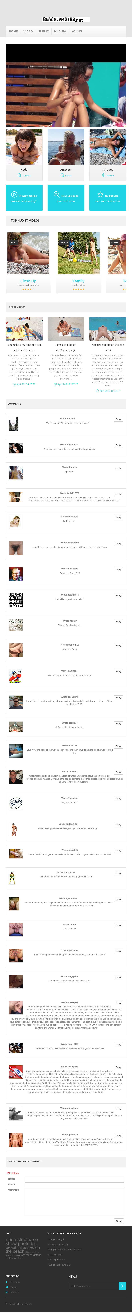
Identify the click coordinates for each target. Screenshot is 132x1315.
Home (13, 31)
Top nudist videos (25, 220)
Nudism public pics (56, 1259)
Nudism (60, 31)
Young (76, 31)
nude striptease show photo (22, 1241)
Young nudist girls (56, 1239)
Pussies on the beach (58, 1244)
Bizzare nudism (55, 1254)
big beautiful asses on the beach (23, 1247)
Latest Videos (16, 307)
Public (43, 31)
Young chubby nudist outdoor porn (65, 1249)
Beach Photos (24, 1304)
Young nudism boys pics (59, 1264)
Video (28, 31)
